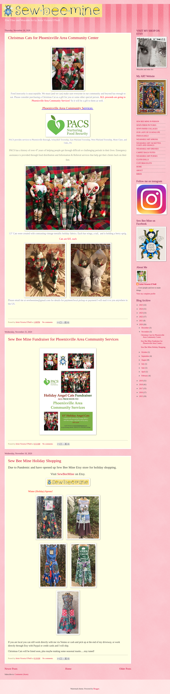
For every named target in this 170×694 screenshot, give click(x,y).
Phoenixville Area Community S (63, 108)
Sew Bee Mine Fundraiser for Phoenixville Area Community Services (63, 339)
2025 (141, 305)
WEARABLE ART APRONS (147, 139)
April (143, 372)
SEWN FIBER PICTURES (146, 125)
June (143, 368)
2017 (141, 389)
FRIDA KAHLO (142, 136)
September (145, 356)
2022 (141, 317)
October (144, 352)
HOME (139, 167)
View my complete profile (145, 294)
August (144, 360)
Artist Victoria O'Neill (147, 284)
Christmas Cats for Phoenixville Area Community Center (53, 38)
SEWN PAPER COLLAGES (146, 129)
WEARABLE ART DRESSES (147, 149)
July (143, 364)
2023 (141, 313)
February (144, 376)
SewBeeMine (65, 474)
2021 (141, 321)
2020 (141, 324)
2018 (141, 385)
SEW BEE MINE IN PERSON (147, 121)
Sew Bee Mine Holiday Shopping (34, 461)
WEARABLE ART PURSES (146, 156)
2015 (141, 396)
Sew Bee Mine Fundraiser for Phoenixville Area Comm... (152, 342)
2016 (141, 392)
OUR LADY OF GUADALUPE (148, 132)
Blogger (96, 689)
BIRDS (139, 174)
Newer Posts (11, 668)
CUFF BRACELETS (144, 163)
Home (68, 668)
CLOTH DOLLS (142, 160)
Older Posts (125, 668)
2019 (141, 381)
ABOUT (139, 170)
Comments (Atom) (21, 674)
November (145, 332)
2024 (141, 309)
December (145, 328)
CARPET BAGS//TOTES (145, 153)
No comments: (47, 322)
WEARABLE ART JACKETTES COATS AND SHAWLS (148, 144)
